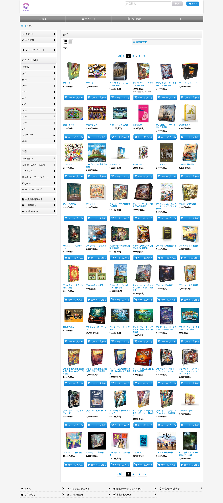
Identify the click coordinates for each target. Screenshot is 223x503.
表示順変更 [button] (140, 42)
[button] (180, 19)
